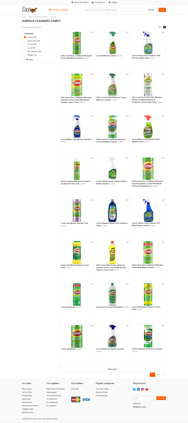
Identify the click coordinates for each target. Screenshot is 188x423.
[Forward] (163, 375)
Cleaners (53, 17)
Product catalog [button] (58, 9)
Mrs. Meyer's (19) (34, 51)
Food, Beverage (102, 396)
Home (24, 17)
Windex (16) (32, 55)
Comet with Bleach (71, 307)
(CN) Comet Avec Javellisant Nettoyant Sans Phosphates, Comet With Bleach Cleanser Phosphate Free (147, 183)
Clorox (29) (32, 44)
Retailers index (27, 412)
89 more (29, 60)
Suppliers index (28, 409)
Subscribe (161, 398)
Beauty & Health (102, 392)
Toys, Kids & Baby (102, 389)
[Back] (147, 375)
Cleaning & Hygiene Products (38, 17)
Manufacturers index (30, 406)
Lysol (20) (31, 48)
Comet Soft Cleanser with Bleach (112, 307)
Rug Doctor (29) (34, 41)
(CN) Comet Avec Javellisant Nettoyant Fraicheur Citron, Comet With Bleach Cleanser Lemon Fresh (76, 99)
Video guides (51, 392)
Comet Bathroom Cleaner (109, 56)
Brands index (27, 402)
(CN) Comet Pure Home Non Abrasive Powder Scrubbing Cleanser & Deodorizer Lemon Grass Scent (147, 99)
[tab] (58, 9)
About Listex (27, 389)
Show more (112, 369)
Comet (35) (32, 37)
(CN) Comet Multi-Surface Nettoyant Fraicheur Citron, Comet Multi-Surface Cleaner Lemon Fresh (111, 267)
